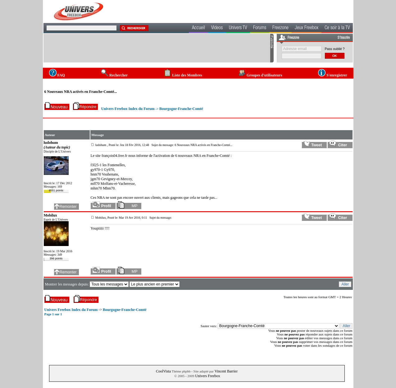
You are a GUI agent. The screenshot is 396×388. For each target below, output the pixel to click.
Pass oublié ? (335, 49)
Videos (217, 28)
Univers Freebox (207, 376)
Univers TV (238, 28)
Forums (259, 28)
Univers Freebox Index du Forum (128, 109)
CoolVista (163, 371)
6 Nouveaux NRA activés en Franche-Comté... (80, 91)
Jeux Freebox (306, 28)
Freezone (280, 28)
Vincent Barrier (226, 371)
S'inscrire (344, 38)
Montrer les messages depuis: (67, 284)
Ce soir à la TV (337, 28)
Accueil (198, 28)
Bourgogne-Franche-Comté (181, 109)
